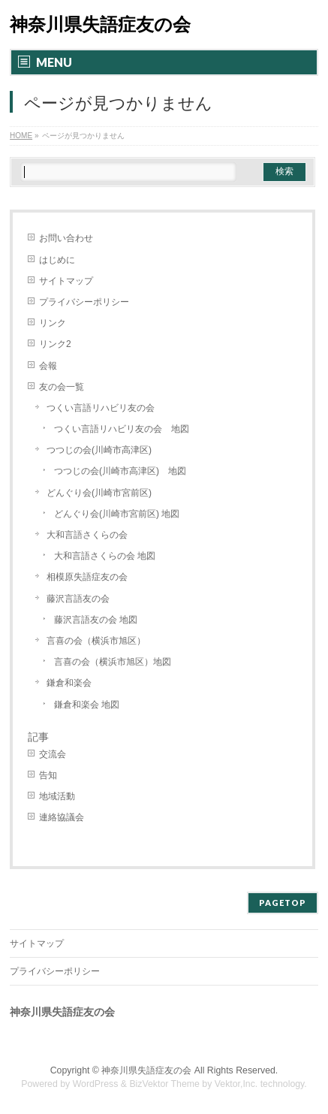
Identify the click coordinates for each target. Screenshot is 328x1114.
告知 (48, 775)
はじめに (57, 260)
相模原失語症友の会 (87, 577)
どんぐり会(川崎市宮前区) (99, 493)
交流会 (52, 754)
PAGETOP (282, 902)
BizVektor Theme (164, 1084)
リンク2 (55, 344)
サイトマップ (66, 281)
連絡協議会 (61, 817)
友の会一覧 (61, 387)
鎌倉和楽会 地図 (86, 704)
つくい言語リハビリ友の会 (101, 408)
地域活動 (57, 796)
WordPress (96, 1084)
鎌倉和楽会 (69, 683)
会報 (48, 366)
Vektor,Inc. (236, 1084)
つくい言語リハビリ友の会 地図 (121, 429)
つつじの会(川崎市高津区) (99, 450)
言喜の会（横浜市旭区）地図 (112, 662)
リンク (52, 323)
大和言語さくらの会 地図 (104, 556)
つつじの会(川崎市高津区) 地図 (120, 471)
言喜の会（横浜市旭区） (96, 640)
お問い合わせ (66, 238)
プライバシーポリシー (84, 302)
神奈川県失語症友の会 (100, 24)
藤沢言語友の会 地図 (95, 619)
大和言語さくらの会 (87, 535)
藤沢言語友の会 (78, 598)
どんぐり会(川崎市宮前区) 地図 (116, 514)
